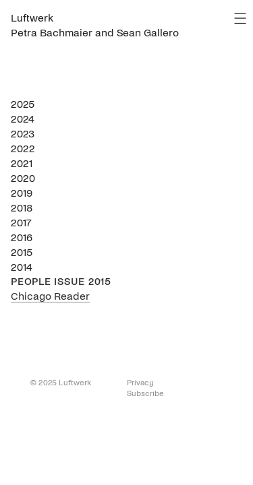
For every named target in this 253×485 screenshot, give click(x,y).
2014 (21, 267)
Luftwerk (32, 18)
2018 (22, 208)
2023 (22, 133)
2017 (21, 222)
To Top (18, 385)
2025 (22, 104)
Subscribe (145, 393)
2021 (21, 163)
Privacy (140, 383)
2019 (21, 193)
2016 (21, 237)
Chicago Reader (50, 296)
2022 (23, 148)
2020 (23, 178)
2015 (21, 252)
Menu (240, 18)
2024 (22, 119)
